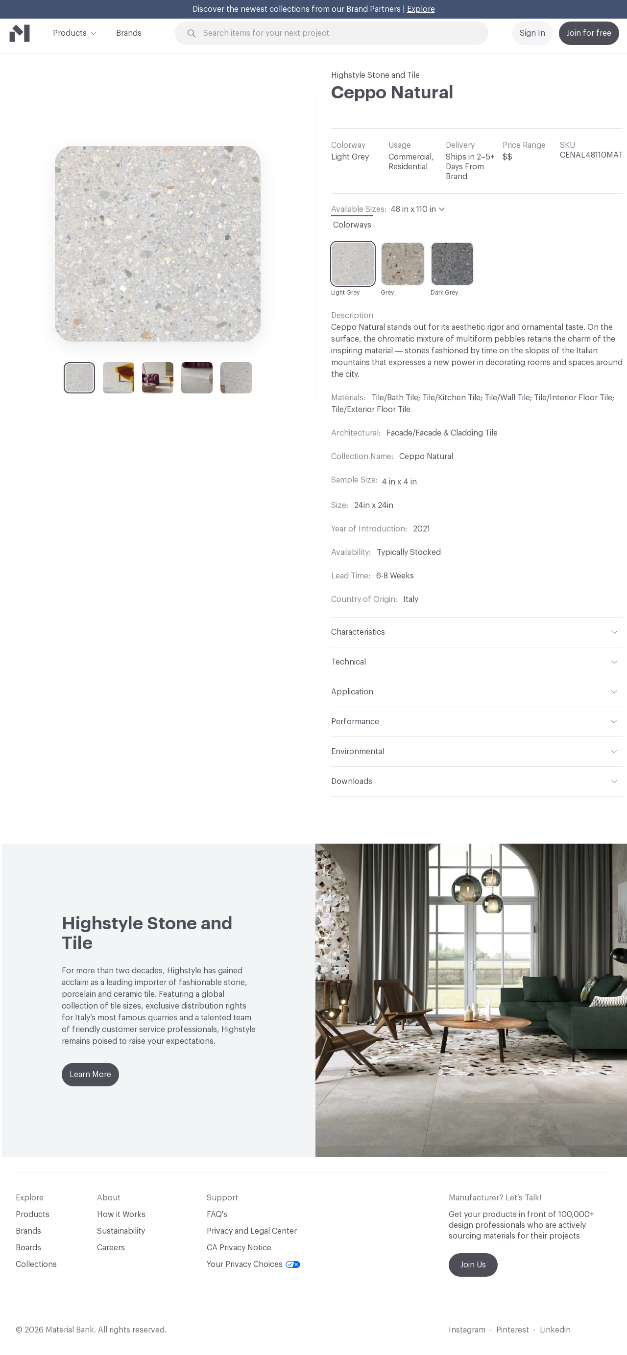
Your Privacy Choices (253, 1264)
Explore (421, 9)
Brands (129, 33)
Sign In (532, 33)
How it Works (121, 1214)
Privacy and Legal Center (252, 1231)
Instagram (467, 1330)
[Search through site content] (337, 33)
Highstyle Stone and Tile (375, 75)
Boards (28, 1248)
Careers (111, 1248)
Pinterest (512, 1330)
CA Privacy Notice (239, 1248)
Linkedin (555, 1330)
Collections (36, 1264)
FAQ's (217, 1214)
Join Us (473, 1265)
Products (70, 32)
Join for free (589, 33)
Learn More (90, 1075)
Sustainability (121, 1231)
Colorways (352, 225)
